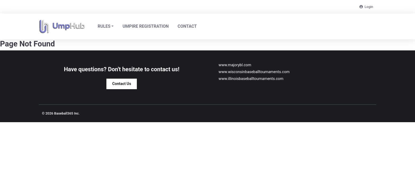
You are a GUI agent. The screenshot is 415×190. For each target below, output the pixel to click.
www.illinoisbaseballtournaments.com (251, 79)
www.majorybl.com (235, 65)
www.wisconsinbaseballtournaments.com (254, 72)
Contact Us (121, 84)
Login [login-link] (366, 7)
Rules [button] (104, 26)
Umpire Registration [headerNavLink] (146, 26)
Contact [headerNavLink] (187, 26)
